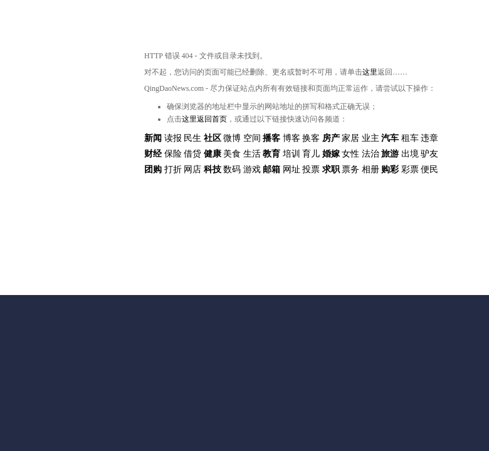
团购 (153, 169)
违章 (429, 138)
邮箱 (271, 169)
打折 (173, 169)
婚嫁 (331, 153)
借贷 (192, 153)
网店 (192, 169)
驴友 (429, 153)
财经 (153, 153)
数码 (232, 169)
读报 (173, 138)
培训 (291, 153)
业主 (370, 138)
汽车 (390, 138)
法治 (370, 153)
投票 (311, 169)
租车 (410, 138)
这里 (369, 72)
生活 (252, 153)
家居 (350, 138)
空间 (252, 138)
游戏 (252, 169)
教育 (271, 153)
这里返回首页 (204, 119)
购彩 (390, 169)
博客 (291, 138)
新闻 (153, 138)
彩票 (410, 169)
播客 (271, 138)
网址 (291, 169)
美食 (232, 153)
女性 (350, 153)
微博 (232, 138)
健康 (212, 153)
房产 (331, 138)
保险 (173, 153)
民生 (192, 138)
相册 (370, 169)
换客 (311, 138)
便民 (429, 169)
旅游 (390, 153)
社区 (212, 138)
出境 (410, 153)
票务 (350, 169)
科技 (212, 169)
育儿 (311, 153)
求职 (331, 169)
